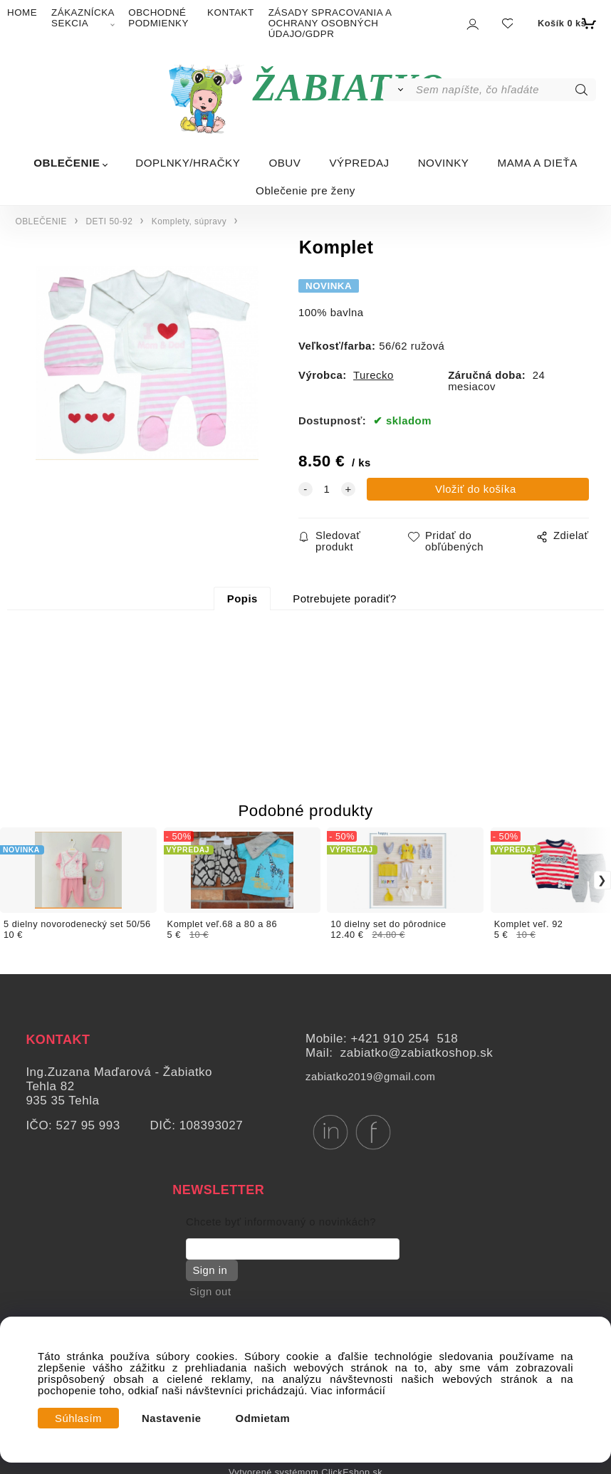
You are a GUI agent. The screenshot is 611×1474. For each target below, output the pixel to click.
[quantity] (327, 489)
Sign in (208, 1270)
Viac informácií (348, 1390)
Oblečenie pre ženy (305, 190)
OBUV (284, 163)
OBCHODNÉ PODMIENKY (158, 17)
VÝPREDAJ (359, 163)
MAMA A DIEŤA (537, 163)
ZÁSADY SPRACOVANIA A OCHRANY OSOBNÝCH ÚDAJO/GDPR (330, 23)
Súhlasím (78, 1418)
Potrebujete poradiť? (344, 599)
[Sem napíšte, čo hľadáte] (504, 89)
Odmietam (263, 1418)
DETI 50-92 (109, 221)
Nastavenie (172, 1418)
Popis (242, 599)
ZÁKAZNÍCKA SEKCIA (82, 17)
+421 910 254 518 (405, 1038)
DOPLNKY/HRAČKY (187, 163)
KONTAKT (230, 12)
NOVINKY (443, 163)
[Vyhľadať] (398, 89)
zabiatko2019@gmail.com (370, 1076)
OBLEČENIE (66, 163)
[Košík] (565, 23)
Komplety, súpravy (189, 221)
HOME (22, 12)
